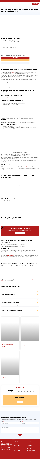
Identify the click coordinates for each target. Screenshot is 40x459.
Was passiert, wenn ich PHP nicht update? (8, 300)
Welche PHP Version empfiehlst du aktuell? (8, 294)
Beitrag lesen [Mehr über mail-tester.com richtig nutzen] (4, 380)
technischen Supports (10, 255)
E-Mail (21, 421)
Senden (20, 435)
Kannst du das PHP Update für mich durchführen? (9, 308)
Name (2, 421)
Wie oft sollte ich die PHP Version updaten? (8, 292)
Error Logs (23, 279)
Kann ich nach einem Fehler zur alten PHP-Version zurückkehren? (12, 297)
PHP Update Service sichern (20, 233)
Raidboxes (12, 72)
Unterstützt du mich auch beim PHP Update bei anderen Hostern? (12, 310)
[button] (30, 3)
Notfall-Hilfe (20, 402)
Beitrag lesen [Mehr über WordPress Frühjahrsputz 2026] (23, 345)
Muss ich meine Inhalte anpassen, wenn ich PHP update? (10, 302)
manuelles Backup (27, 166)
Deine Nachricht (3, 426)
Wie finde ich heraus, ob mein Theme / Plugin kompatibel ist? (11, 305)
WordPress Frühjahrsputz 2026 (26, 343)
